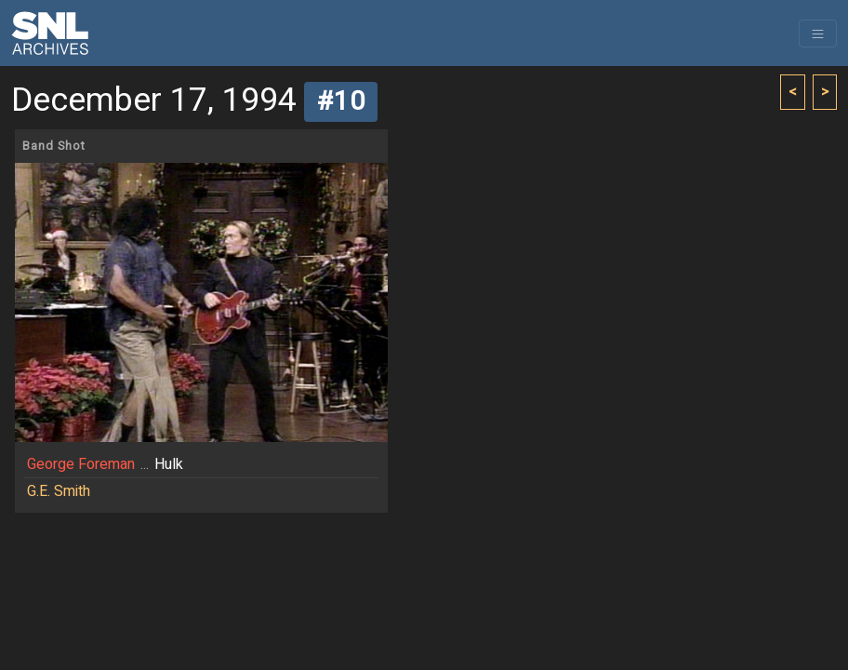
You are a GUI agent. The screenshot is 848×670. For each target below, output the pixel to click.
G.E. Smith (58, 491)
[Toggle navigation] (818, 33)
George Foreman (81, 464)
